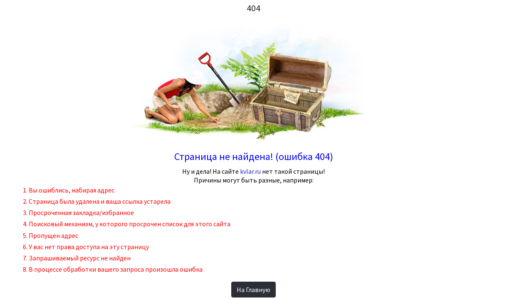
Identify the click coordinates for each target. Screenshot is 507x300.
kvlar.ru (250, 171)
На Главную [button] (253, 289)
